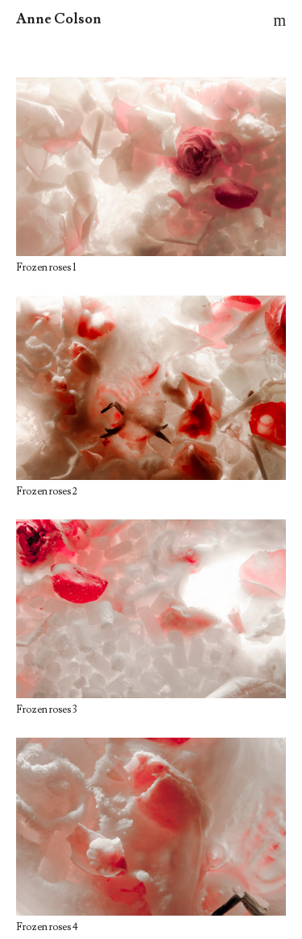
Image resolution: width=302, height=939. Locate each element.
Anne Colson (58, 19)
